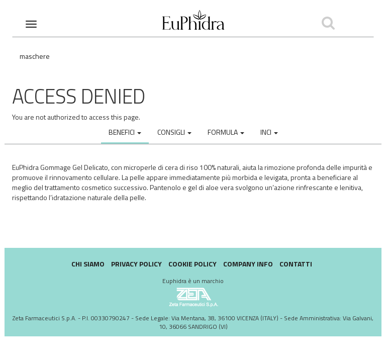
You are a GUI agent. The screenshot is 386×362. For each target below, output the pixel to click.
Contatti (295, 263)
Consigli (174, 132)
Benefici (125, 132)
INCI (269, 132)
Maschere (35, 56)
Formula (226, 132)
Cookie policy (192, 263)
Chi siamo (88, 263)
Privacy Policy (136, 263)
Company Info (248, 263)
